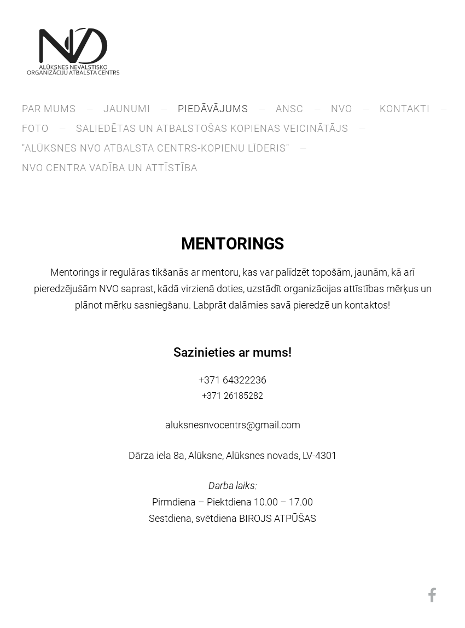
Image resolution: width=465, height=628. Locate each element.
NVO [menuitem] (341, 108)
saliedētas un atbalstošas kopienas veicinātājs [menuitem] (212, 128)
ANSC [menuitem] (290, 108)
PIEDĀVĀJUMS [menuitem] (213, 108)
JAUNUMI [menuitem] (126, 108)
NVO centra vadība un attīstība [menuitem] (109, 167)
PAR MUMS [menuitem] (49, 108)
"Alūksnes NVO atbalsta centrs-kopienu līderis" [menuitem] (155, 148)
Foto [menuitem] (35, 128)
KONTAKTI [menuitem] (405, 108)
